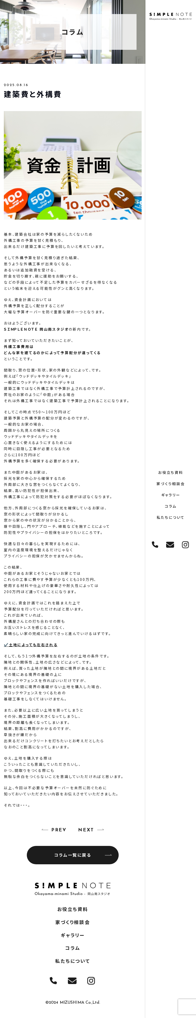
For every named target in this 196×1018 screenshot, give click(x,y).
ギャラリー (170, 494)
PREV (59, 830)
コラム (171, 505)
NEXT (86, 830)
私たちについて (171, 517)
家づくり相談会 (170, 483)
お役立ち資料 (170, 472)
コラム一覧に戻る (83, 855)
